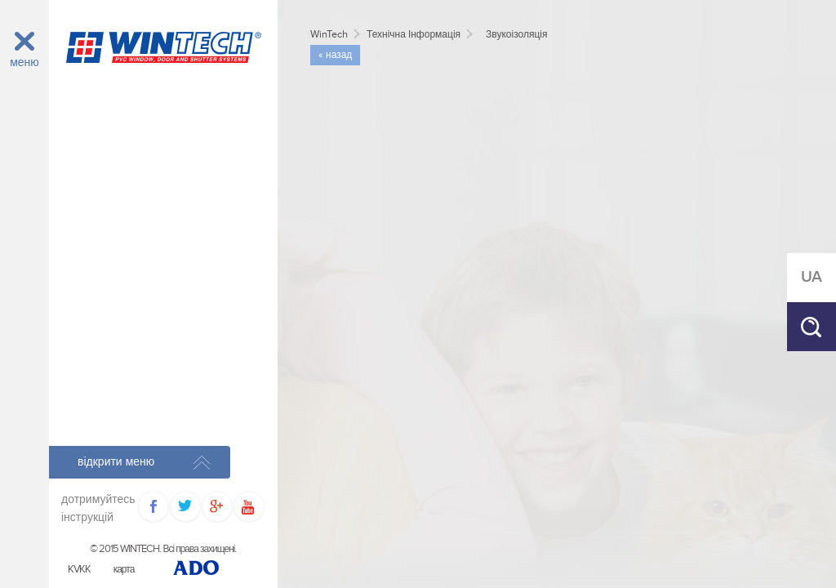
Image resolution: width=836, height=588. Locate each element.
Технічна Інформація (413, 35)
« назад (335, 55)
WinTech (329, 35)
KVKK (79, 570)
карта (124, 570)
